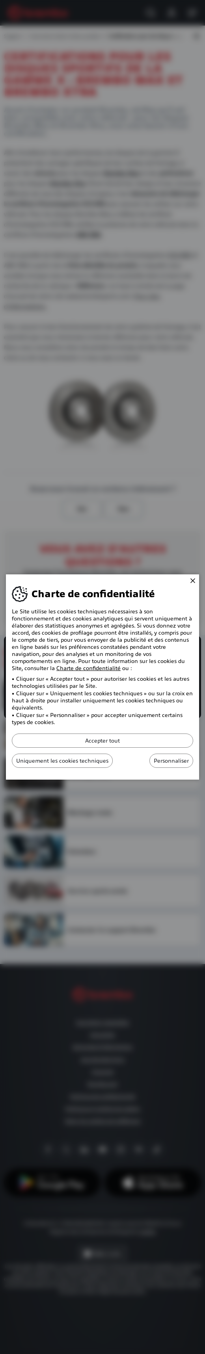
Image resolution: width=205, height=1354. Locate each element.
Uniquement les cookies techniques (62, 761)
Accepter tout (102, 740)
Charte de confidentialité (88, 668)
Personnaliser (171, 761)
